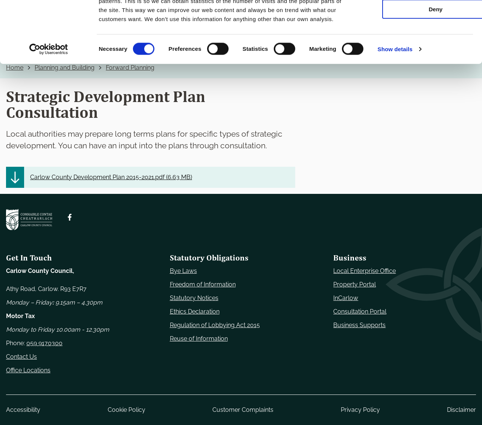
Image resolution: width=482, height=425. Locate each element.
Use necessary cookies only (419, 18)
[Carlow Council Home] (29, 219)
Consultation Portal (359, 311)
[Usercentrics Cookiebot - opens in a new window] (49, 103)
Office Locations (28, 370)
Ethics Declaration (195, 311)
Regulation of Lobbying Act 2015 (215, 325)
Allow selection (418, 41)
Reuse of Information (199, 338)
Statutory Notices (194, 298)
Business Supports (359, 325)
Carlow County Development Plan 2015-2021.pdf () (111, 177)
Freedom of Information (203, 284)
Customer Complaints (242, 409)
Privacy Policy (360, 409)
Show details (395, 103)
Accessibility (23, 409)
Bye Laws (183, 270)
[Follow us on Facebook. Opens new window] (69, 217)
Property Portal (354, 284)
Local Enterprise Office (364, 270)
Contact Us (21, 356)
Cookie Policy (126, 409)
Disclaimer (461, 409)
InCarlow (345, 298)
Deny (419, 62)
